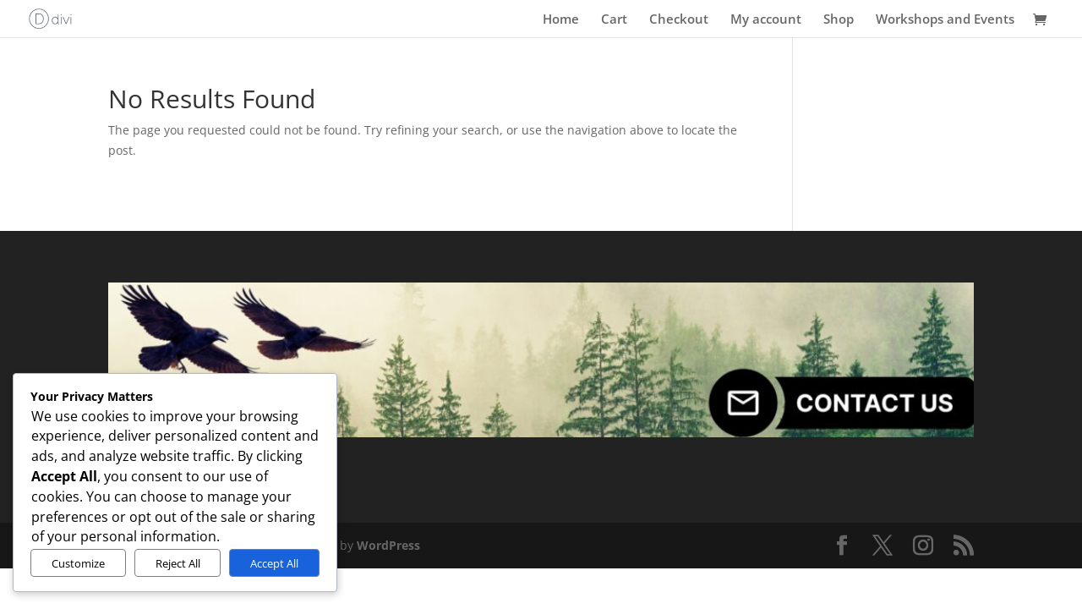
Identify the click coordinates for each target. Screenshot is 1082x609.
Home (561, 20)
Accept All (274, 563)
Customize (78, 563)
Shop (838, 20)
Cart (614, 20)
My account (765, 20)
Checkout (678, 20)
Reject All (178, 563)
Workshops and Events (945, 20)
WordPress (388, 545)
